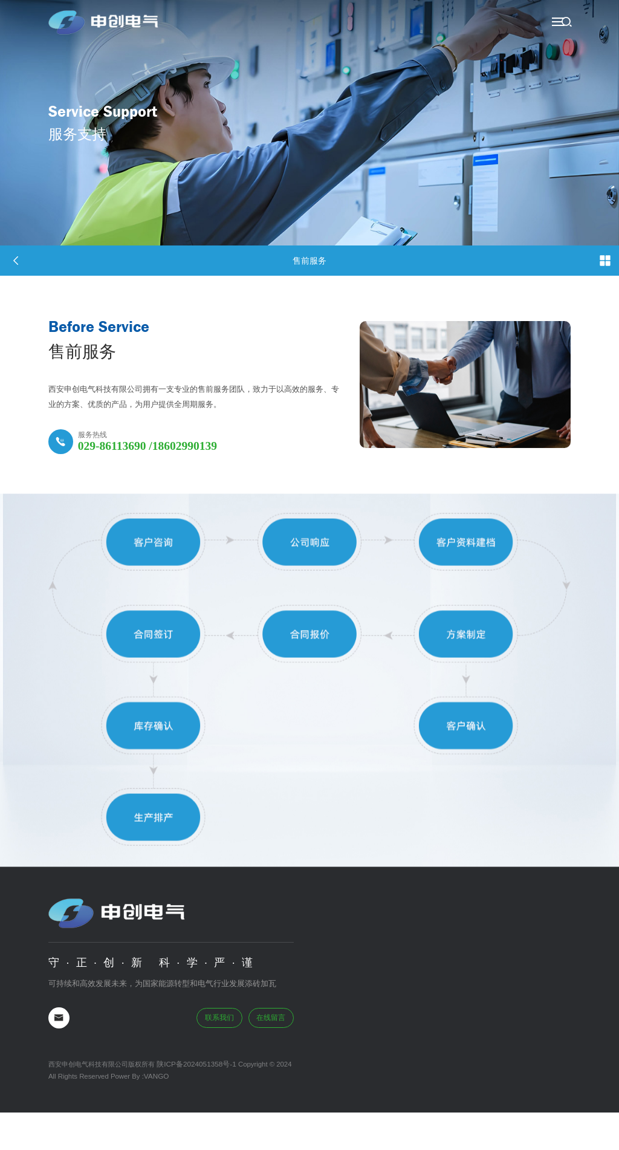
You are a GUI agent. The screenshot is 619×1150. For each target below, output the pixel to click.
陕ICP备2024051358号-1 (193, 1102)
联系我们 (222, 1057)
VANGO (156, 1114)
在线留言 (272, 1057)
